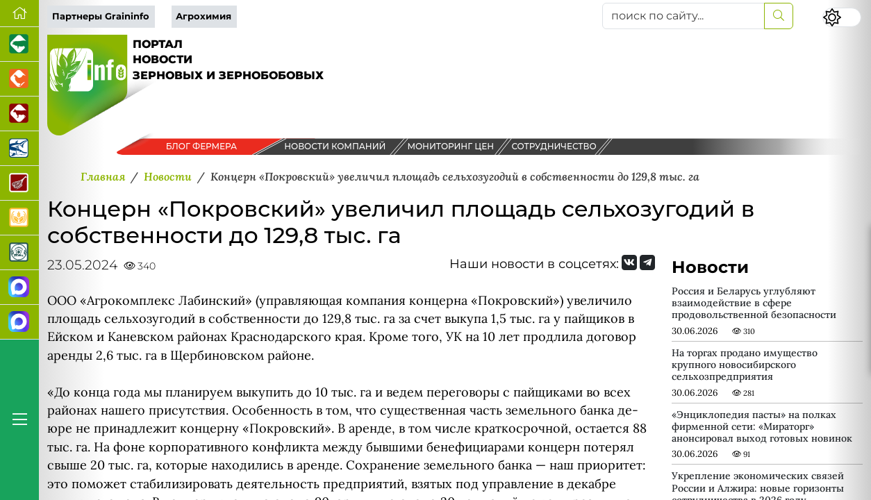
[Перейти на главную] (19, 13)
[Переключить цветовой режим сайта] (841, 17)
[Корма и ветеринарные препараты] (19, 252)
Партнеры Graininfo (100, 16)
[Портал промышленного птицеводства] (19, 79)
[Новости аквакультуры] (19, 148)
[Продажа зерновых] (19, 218)
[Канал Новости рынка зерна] (19, 287)
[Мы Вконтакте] (629, 262)
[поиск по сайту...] (683, 16)
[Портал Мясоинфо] (19, 183)
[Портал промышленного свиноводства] (19, 44)
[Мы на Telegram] (647, 262)
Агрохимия (203, 16)
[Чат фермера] (19, 322)
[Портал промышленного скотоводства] (19, 114)
